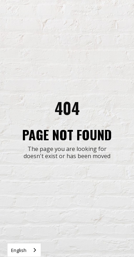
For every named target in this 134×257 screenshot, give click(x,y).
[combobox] (24, 250)
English (18, 250)
